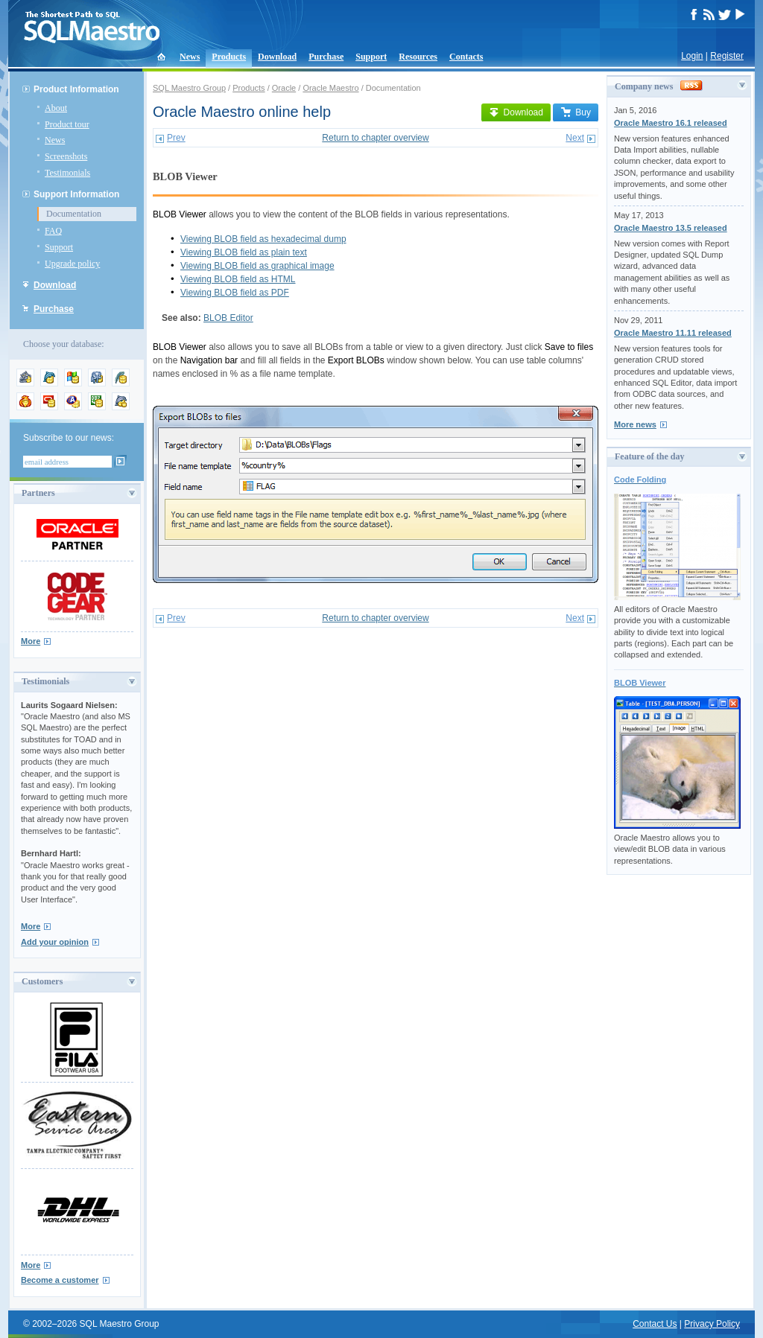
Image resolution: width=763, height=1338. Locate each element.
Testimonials (67, 173)
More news (635, 424)
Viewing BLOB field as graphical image (257, 266)
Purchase (325, 56)
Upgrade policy (72, 263)
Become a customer (60, 1279)
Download (277, 56)
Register (727, 56)
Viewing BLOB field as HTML (238, 279)
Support (371, 56)
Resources (418, 56)
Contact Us (655, 1324)
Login (692, 56)
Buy (575, 112)
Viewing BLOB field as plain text (243, 252)
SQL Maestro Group (189, 87)
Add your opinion (55, 941)
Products (229, 56)
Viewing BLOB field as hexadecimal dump (263, 239)
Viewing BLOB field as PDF (234, 292)
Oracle (284, 87)
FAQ (53, 231)
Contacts (466, 56)
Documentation (73, 213)
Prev (176, 138)
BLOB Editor (228, 318)
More (30, 641)
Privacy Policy (712, 1324)
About (56, 108)
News (190, 56)
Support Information (76, 194)
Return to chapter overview (375, 138)
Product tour (67, 124)
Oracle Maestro (330, 87)
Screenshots (66, 156)
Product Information (76, 89)
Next (575, 138)
